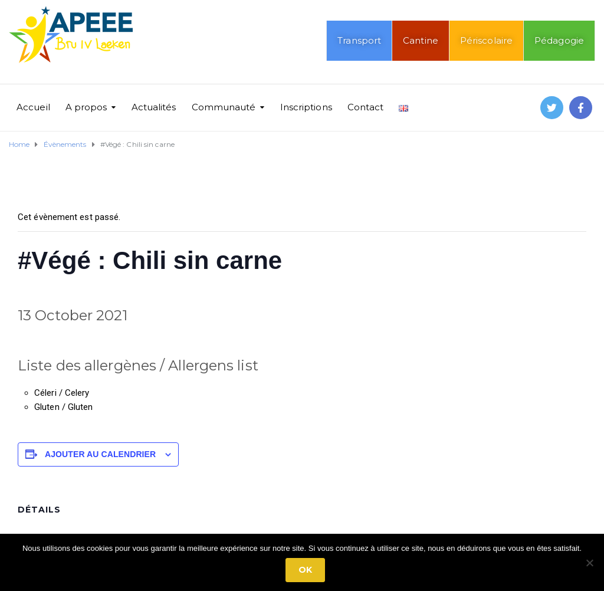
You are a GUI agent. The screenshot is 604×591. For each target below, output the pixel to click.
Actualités (154, 107)
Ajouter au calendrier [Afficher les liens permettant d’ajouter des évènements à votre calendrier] (100, 454)
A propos (86, 107)
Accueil (33, 107)
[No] (589, 563)
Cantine (420, 40)
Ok (305, 569)
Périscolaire (486, 40)
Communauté (224, 107)
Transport (359, 40)
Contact (365, 107)
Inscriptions (306, 107)
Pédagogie (559, 40)
